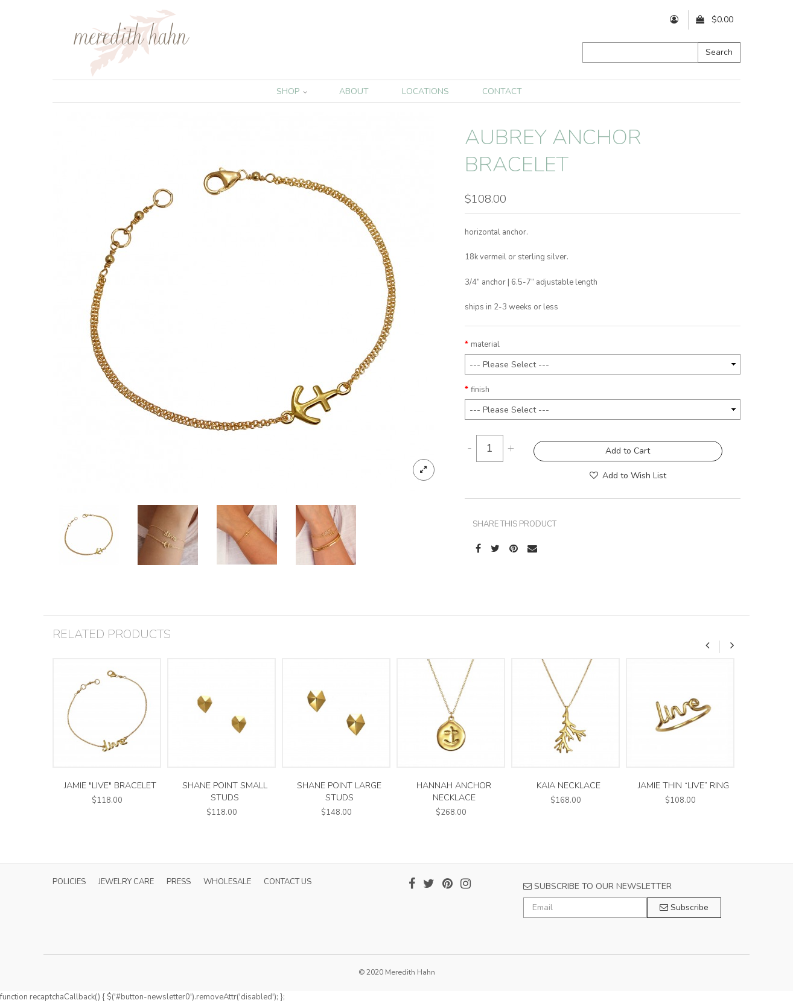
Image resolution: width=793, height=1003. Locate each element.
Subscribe (684, 907)
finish (480, 389)
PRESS (179, 881)
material (485, 344)
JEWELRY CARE (126, 881)
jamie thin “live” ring (683, 785)
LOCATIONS (425, 91)
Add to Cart (627, 451)
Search (719, 52)
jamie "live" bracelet (110, 785)
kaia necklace (568, 785)
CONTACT (502, 91)
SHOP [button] (292, 91)
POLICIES (69, 881)
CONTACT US (287, 881)
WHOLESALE (227, 881)
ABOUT (354, 91)
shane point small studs (224, 791)
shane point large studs (339, 791)
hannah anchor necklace (453, 791)
